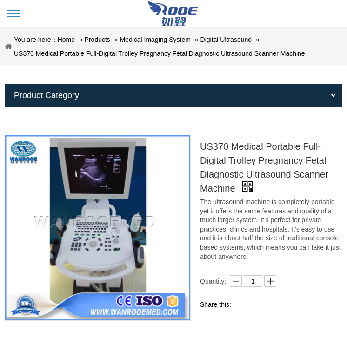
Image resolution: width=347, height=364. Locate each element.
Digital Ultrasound (226, 39)
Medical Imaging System (155, 39)
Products (97, 39)
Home (66, 39)
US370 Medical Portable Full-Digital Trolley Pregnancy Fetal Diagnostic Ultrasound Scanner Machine (159, 53)
